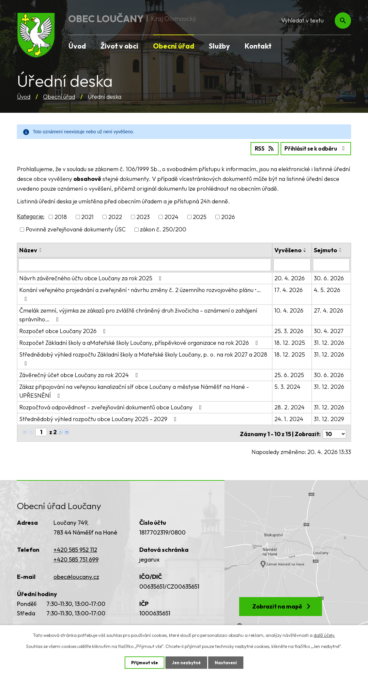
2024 (171, 216)
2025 (200, 216)
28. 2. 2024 (290, 406)
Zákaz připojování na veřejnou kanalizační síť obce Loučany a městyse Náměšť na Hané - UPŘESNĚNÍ (134, 390)
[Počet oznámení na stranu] (334, 431)
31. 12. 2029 (329, 418)
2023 (143, 216)
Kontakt (258, 46)
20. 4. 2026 (290, 277)
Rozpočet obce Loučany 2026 (63, 330)
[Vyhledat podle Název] (144, 264)
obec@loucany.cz (76, 574)
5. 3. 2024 (288, 385)
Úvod (23, 96)
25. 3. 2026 (289, 330)
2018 (60, 216)
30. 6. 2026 (329, 277)
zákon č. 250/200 (163, 229)
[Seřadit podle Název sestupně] (40, 250)
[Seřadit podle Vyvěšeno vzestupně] (305, 248)
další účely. (324, 635)
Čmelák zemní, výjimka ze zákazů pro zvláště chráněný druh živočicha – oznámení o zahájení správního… (138, 314)
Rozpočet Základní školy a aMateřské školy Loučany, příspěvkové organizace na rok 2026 (140, 341)
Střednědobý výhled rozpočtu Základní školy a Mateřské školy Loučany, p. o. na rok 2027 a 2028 (143, 357)
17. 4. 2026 (289, 289)
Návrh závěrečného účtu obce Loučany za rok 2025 (91, 277)
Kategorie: (30, 216)
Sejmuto (325, 249)
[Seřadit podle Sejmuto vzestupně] (341, 248)
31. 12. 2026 (329, 341)
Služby (219, 46)
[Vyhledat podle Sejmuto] (331, 264)
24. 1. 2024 (289, 418)
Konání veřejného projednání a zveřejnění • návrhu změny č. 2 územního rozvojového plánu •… (140, 293)
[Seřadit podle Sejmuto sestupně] (341, 250)
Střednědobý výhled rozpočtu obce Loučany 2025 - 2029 (99, 418)
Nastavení (227, 662)
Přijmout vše (143, 662)
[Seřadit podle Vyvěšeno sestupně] (305, 250)
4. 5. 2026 (327, 289)
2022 (115, 216)
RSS (258, 148)
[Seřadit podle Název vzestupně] (40, 248)
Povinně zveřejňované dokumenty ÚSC (76, 229)
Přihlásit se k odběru (313, 148)
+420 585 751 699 (76, 557)
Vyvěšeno (288, 249)
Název (28, 249)
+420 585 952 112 (75, 547)
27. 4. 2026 (329, 309)
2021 (87, 216)
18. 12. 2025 (290, 341)
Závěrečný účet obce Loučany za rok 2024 (80, 374)
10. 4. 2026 (289, 309)
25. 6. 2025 (289, 374)
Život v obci (119, 46)
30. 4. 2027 (329, 330)
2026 (228, 216)
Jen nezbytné (186, 662)
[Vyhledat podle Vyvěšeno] (292, 264)
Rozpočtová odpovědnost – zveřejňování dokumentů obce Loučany (111, 406)
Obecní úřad (59, 96)
